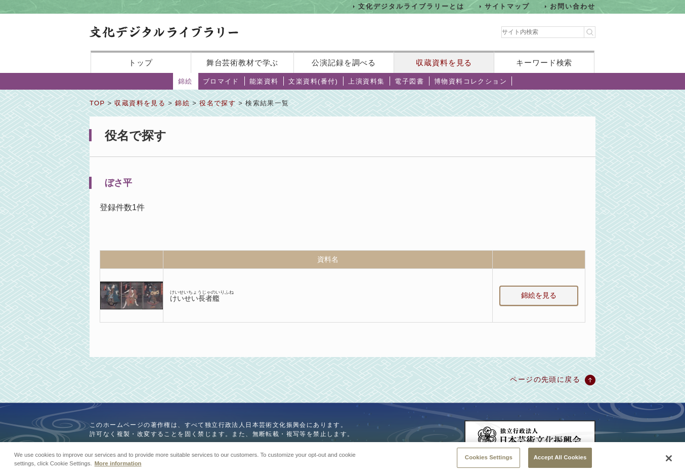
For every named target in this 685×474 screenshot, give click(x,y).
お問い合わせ (572, 6)
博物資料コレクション (470, 81)
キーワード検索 (544, 62)
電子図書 (409, 81)
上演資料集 (366, 81)
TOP (97, 103)
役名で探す (217, 103)
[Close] (669, 462)
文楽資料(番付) (313, 81)
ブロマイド (221, 81)
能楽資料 (264, 81)
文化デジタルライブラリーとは (411, 6)
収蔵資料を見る (444, 62)
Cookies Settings (488, 461)
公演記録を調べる (344, 62)
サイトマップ (507, 6)
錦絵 (185, 81)
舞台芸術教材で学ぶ (242, 62)
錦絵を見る (538, 295)
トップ (141, 62)
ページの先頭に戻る (545, 379)
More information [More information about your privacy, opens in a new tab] (118, 467)
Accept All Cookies (560, 461)
